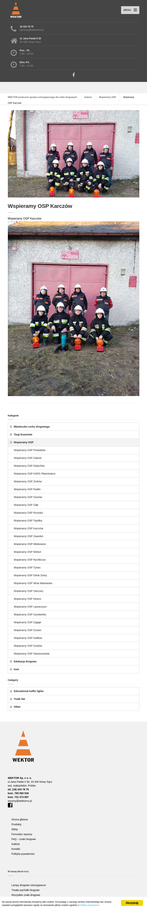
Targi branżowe (23, 434)
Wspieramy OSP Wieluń (27, 551)
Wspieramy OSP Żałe (26, 504)
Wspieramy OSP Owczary (28, 591)
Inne (16, 669)
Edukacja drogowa (25, 661)
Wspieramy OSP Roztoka (28, 512)
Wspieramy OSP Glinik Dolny (30, 575)
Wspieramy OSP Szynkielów (30, 614)
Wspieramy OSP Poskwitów (29, 450)
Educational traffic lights (29, 691)
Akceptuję (132, 902)
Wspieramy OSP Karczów (28, 528)
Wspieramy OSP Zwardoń (28, 536)
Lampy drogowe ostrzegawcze (29, 885)
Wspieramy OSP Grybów (28, 645)
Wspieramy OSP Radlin (27, 489)
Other (17, 706)
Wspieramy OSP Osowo (27, 630)
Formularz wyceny (22, 834)
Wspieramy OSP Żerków (28, 481)
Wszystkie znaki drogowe (26, 895)
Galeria (16, 844)
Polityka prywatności (23, 853)
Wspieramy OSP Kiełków (28, 638)
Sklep (15, 829)
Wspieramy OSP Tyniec (27, 567)
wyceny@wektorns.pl (20, 800)
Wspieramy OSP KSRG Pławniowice (35, 473)
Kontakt (16, 848)
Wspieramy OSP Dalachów (29, 465)
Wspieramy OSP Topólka (28, 520)
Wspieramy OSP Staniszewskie (32, 653)
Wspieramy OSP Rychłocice (30, 559)
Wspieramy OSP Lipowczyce (30, 606)
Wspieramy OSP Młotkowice (30, 544)
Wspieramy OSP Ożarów (28, 497)
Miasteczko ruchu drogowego (32, 426)
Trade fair (19, 698)
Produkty (17, 824)
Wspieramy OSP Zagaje (27, 622)
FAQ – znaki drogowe (24, 839)
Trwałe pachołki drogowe (26, 890)
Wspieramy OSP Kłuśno (27, 598)
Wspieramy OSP (24, 442)
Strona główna (20, 819)
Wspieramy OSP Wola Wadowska (33, 583)
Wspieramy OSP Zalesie (28, 458)
